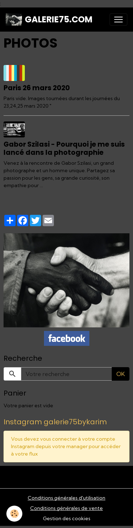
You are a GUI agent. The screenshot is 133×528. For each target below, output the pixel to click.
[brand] (49, 19)
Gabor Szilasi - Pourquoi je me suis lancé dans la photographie (64, 148)
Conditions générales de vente (66, 508)
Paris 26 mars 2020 (37, 88)
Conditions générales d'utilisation (66, 498)
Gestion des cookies (66, 518)
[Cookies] (14, 514)
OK (120, 373)
